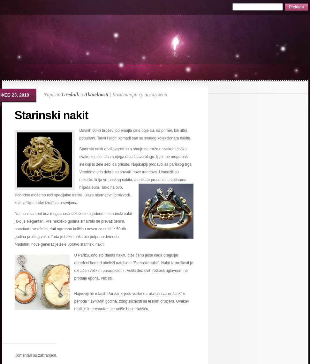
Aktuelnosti (96, 94)
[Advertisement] (104, 333)
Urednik (70, 94)
